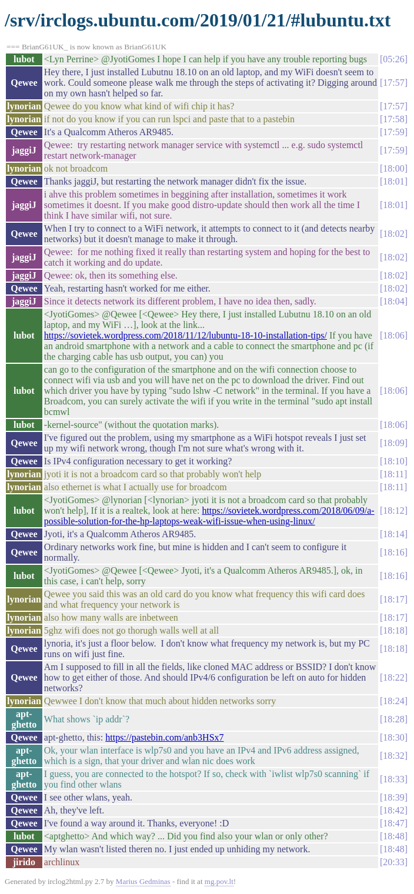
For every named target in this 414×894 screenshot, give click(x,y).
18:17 (393, 599)
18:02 (393, 234)
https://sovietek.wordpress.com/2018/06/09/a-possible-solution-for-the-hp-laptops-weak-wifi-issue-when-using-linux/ (209, 515)
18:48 (393, 836)
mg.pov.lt (219, 881)
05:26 (393, 59)
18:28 (393, 719)
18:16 (393, 552)
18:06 (393, 335)
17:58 (393, 119)
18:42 (393, 810)
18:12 (393, 510)
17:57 (393, 83)
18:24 (393, 701)
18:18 (393, 630)
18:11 (393, 474)
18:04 (393, 301)
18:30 (393, 737)
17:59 (393, 132)
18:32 (393, 756)
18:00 (393, 168)
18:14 (393, 534)
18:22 (393, 677)
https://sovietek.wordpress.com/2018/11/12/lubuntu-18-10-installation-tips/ (185, 335)
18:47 (393, 823)
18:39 (393, 797)
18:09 (393, 443)
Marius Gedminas (143, 881)
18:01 (393, 181)
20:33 (393, 862)
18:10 (393, 461)
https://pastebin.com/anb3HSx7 (164, 737)
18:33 (393, 779)
